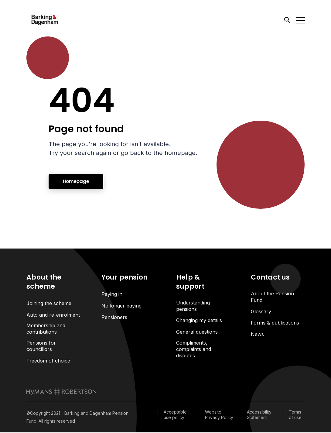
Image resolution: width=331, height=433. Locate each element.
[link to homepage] (61, 392)
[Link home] (53, 20)
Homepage (76, 181)
